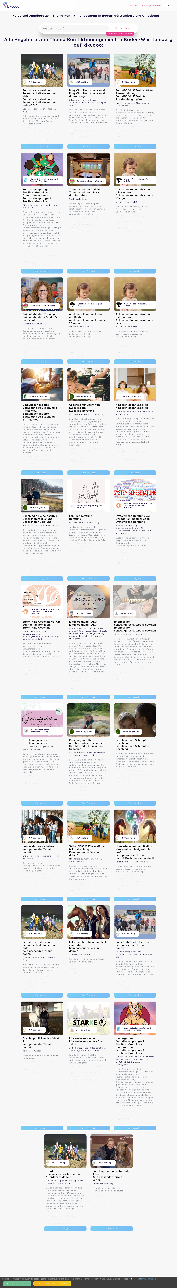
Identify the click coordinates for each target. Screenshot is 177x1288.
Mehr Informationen (147, 1279)
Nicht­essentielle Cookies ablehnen (52, 1284)
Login (168, 5)
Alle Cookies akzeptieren (17, 1284)
